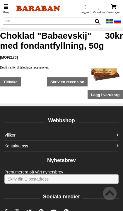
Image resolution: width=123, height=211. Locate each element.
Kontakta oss (61, 146)
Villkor (61, 135)
